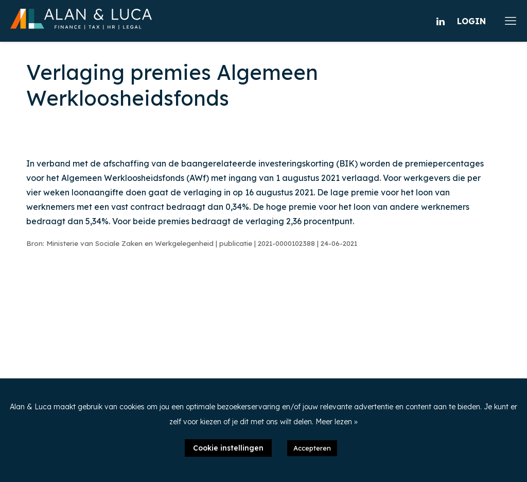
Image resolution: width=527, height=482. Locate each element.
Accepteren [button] (312, 448)
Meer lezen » (336, 421)
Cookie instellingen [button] (228, 448)
